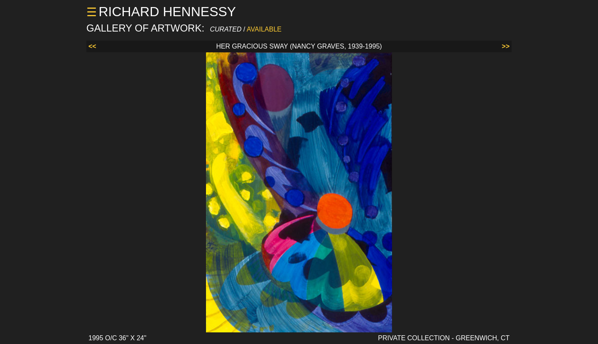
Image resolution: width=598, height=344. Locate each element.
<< (92, 46)
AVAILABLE (264, 29)
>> (506, 46)
